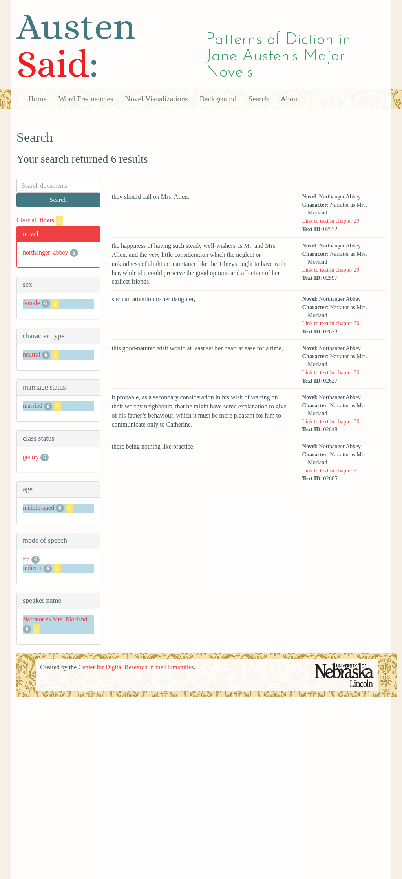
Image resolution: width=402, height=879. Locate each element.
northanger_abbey (45, 252)
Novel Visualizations (156, 99)
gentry (31, 457)
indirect (32, 568)
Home (37, 99)
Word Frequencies (85, 99)
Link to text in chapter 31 (331, 470)
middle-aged (38, 507)
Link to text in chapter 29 (331, 221)
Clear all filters (39, 220)
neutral (31, 354)
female (31, 303)
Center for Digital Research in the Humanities (136, 667)
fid (26, 559)
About (290, 99)
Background (218, 99)
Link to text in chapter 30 (331, 323)
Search (258, 99)
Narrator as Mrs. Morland (55, 619)
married (32, 406)
